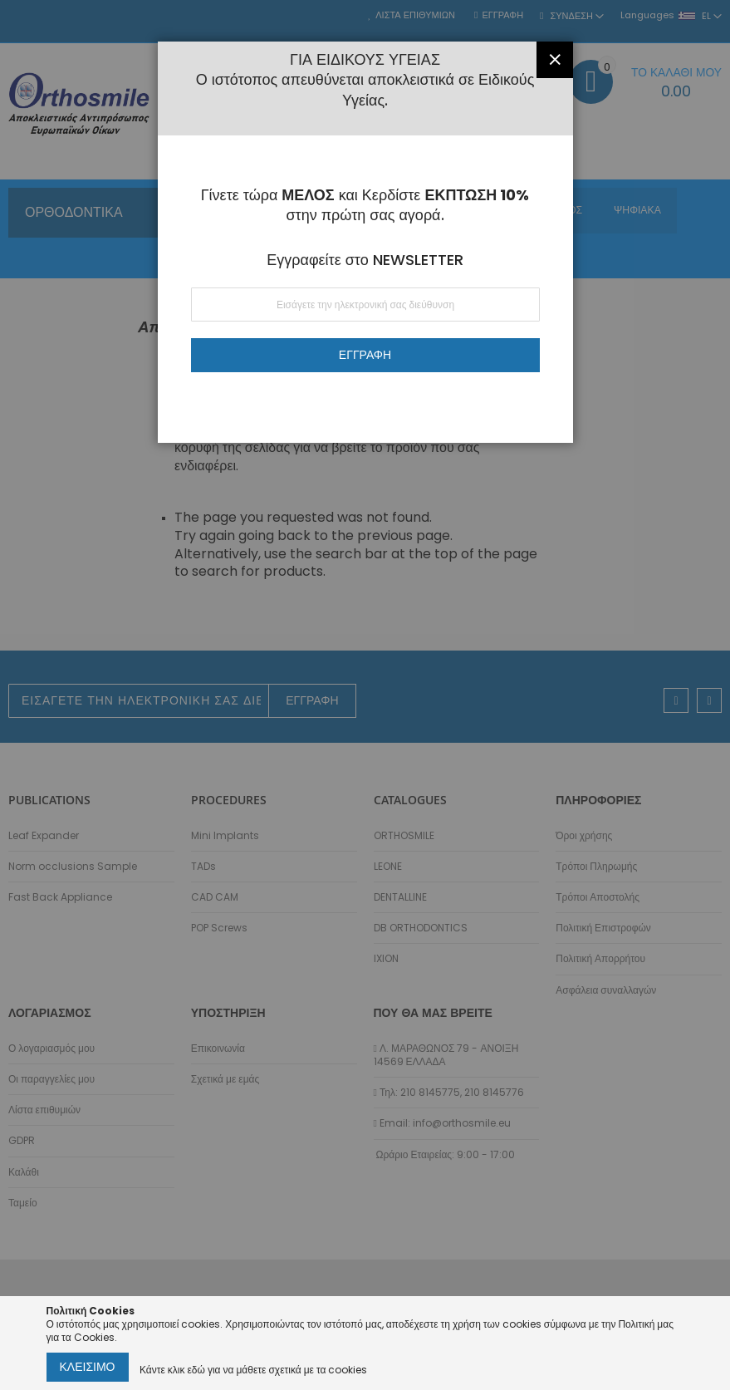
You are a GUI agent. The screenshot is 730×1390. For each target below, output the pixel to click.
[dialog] (365, 695)
